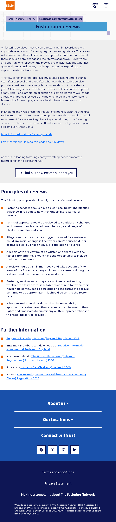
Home (10, 19)
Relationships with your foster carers (60, 19)
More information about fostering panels (26, 134)
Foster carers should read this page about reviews (32, 142)
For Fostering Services (32, 19)
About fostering (21, 19)
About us (58, 403)
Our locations (58, 419)
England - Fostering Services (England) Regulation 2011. (42, 338)
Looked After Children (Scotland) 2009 (45, 367)
